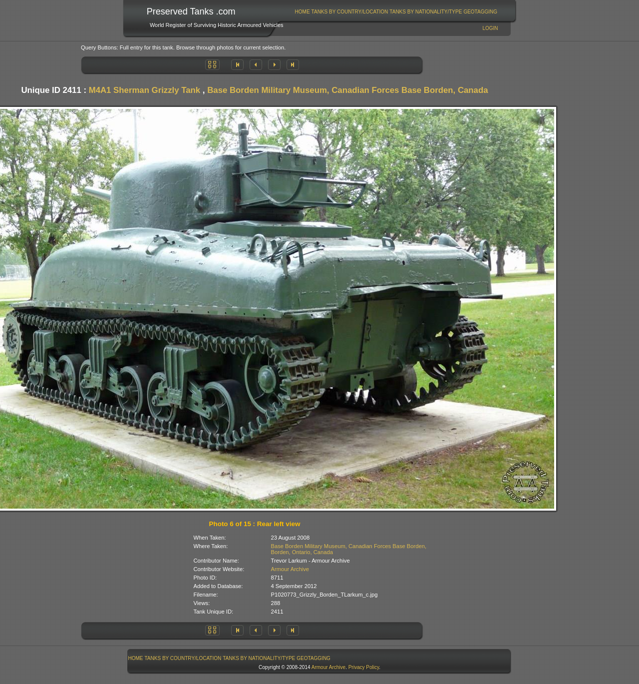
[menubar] (396, 11)
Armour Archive (290, 569)
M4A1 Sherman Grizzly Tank (145, 90)
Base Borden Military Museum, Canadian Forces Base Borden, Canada (347, 90)
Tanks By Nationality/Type (425, 11)
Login (490, 28)
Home (302, 11)
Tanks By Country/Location (350, 11)
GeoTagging (480, 11)
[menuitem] (302, 11)
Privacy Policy (363, 667)
